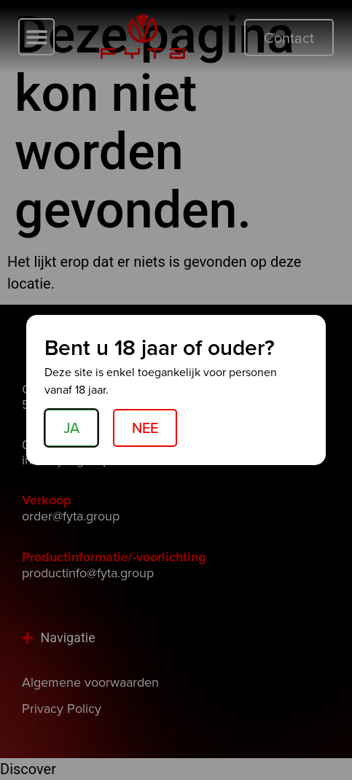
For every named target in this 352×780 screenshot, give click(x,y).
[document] (176, 390)
